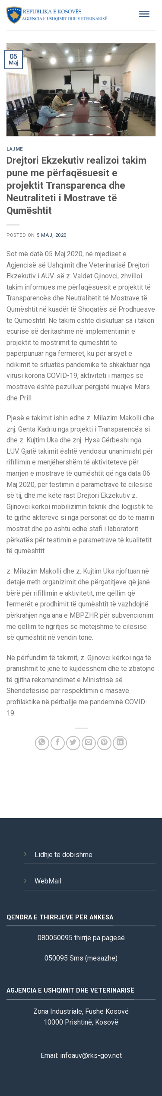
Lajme (14, 149)
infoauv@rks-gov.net (91, 1055)
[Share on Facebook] (58, 743)
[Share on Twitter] (73, 743)
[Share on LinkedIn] (120, 743)
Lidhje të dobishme (63, 855)
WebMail (48, 881)
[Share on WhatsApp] (42, 743)
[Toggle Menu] (144, 15)
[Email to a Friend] (89, 743)
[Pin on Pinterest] (104, 743)
